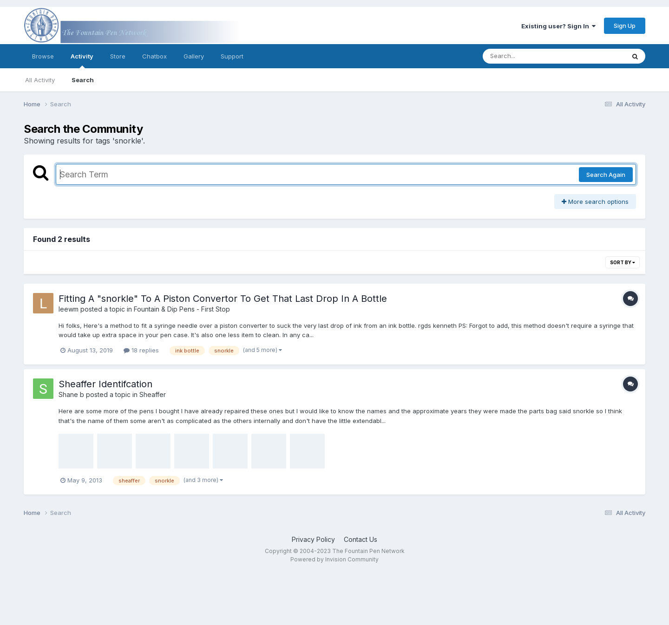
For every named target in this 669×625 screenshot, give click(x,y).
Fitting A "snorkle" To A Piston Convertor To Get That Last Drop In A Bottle (223, 298)
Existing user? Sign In (558, 26)
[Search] (528, 56)
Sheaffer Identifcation (105, 384)
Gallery (194, 56)
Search (83, 80)
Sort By (622, 262)
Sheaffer (152, 394)
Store (117, 56)
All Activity (40, 80)
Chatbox (154, 56)
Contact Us (360, 539)
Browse (43, 56)
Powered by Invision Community (334, 559)
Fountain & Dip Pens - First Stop (182, 309)
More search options (595, 201)
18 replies (141, 350)
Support (232, 56)
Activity (82, 60)
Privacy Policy (313, 539)
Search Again (605, 174)
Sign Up (625, 25)
